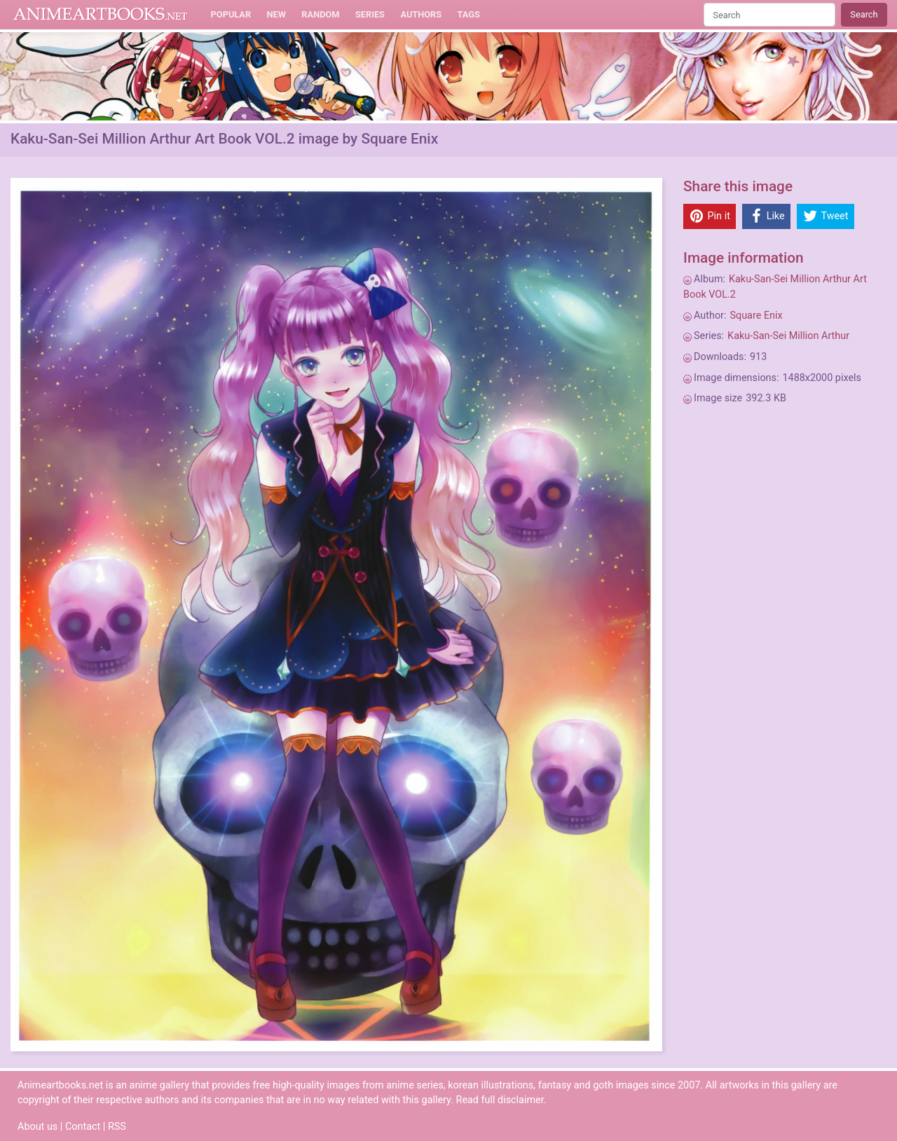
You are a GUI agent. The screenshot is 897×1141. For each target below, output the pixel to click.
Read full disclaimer (500, 1100)
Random (320, 14)
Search (863, 14)
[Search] (769, 14)
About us (37, 1127)
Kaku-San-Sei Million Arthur (788, 336)
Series (370, 14)
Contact (82, 1127)
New (276, 14)
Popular (231, 14)
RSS (117, 1127)
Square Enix (756, 315)
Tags (469, 14)
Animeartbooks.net (100, 14)
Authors (420, 14)
